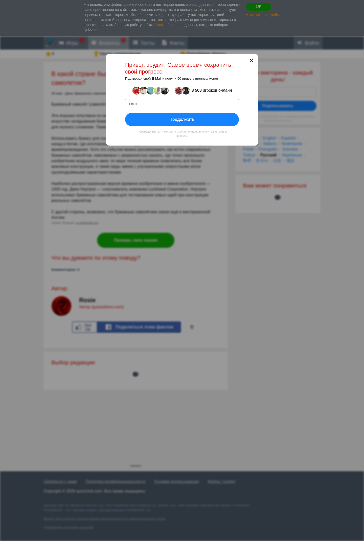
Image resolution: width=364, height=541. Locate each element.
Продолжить (181, 119)
